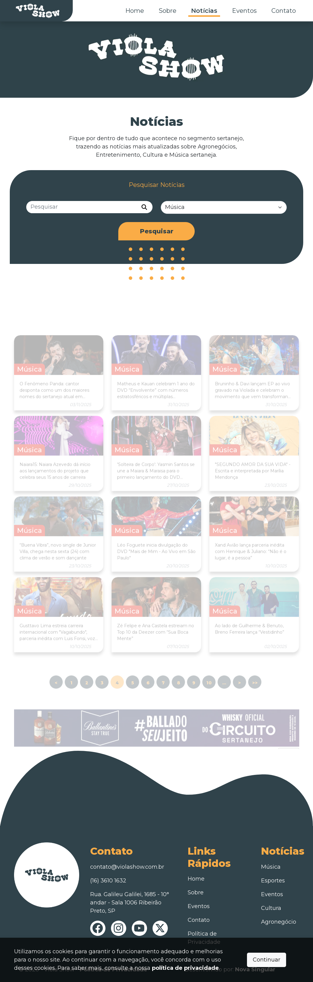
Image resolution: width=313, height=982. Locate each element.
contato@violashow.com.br (127, 866)
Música (271, 866)
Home (134, 10)
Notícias (204, 10)
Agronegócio (278, 921)
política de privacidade (185, 968)
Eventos (244, 10)
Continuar (266, 959)
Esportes (273, 880)
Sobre (167, 10)
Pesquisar (156, 231)
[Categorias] (224, 207)
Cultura (271, 908)
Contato (283, 10)
